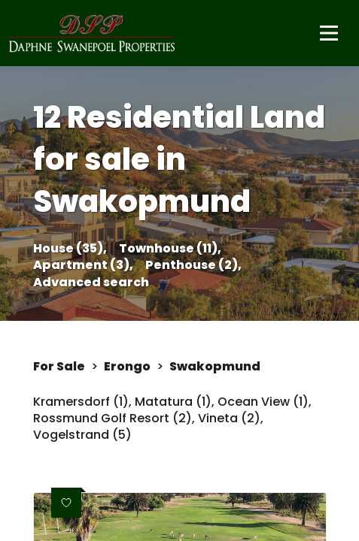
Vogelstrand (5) (82, 435)
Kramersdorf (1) (81, 402)
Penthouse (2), (193, 265)
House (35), (70, 248)
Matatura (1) (173, 402)
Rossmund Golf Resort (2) (112, 418)
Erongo (127, 366)
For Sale (59, 366)
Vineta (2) (229, 418)
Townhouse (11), (170, 248)
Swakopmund (214, 366)
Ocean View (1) (263, 402)
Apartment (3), (83, 265)
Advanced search (91, 282)
